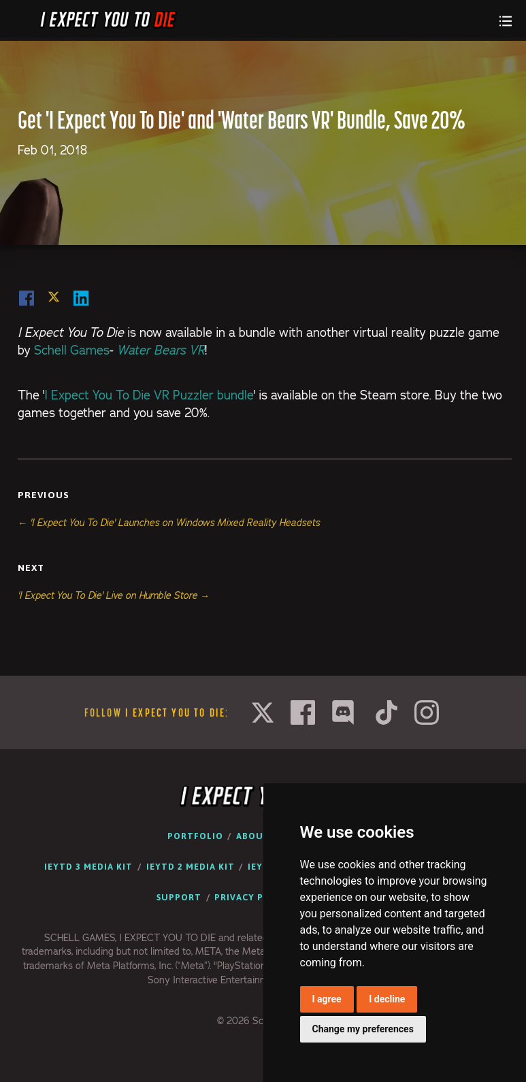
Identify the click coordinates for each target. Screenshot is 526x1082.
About (253, 836)
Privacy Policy (253, 897)
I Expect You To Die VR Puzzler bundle (149, 395)
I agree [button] (327, 999)
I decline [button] (387, 999)
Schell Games (72, 350)
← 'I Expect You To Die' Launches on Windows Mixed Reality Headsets (169, 523)
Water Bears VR (161, 350)
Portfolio (195, 836)
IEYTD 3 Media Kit (88, 867)
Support (179, 897)
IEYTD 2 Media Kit (190, 867)
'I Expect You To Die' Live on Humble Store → (114, 595)
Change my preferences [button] (363, 1028)
